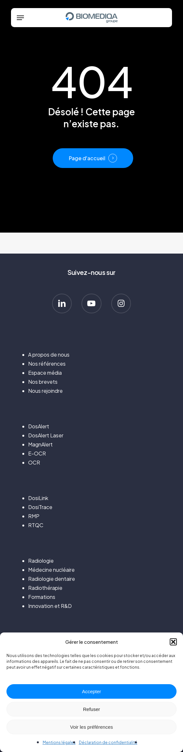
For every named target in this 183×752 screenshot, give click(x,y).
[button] (173, 642)
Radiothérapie (45, 587)
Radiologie (41, 560)
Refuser (91, 709)
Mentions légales (59, 742)
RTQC (35, 525)
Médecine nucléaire (51, 569)
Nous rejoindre (45, 390)
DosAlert (38, 426)
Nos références (47, 363)
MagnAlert (40, 444)
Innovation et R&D (50, 605)
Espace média (45, 372)
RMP (33, 516)
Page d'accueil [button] (87, 158)
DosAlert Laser (45, 435)
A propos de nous (49, 354)
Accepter (91, 691)
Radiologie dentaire (51, 578)
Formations (41, 596)
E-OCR (37, 453)
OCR (34, 462)
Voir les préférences (91, 727)
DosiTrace (40, 507)
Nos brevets (43, 381)
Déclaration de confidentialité (108, 742)
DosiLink (38, 498)
